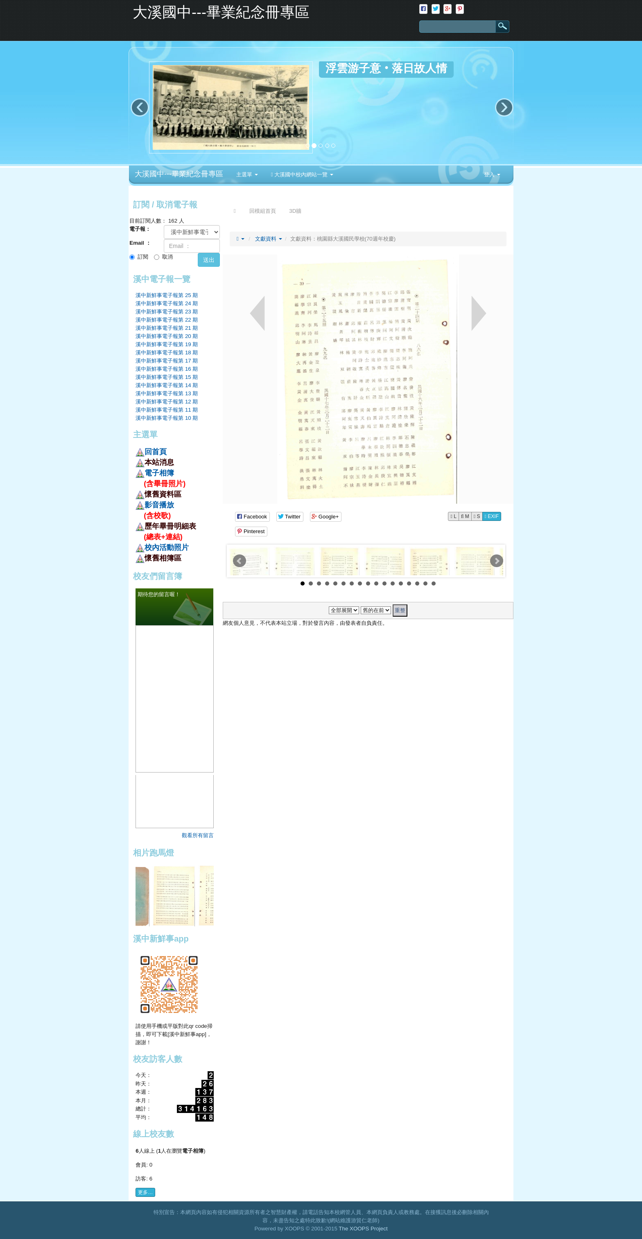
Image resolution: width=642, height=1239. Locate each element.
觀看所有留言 (198, 835)
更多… (145, 1192)
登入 (492, 174)
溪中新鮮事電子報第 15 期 (167, 377)
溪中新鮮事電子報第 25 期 (167, 295)
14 (409, 583)
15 (417, 583)
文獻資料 (268, 239)
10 (376, 583)
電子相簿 (159, 473)
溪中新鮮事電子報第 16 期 (167, 369)
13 (401, 583)
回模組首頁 (262, 211)
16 (425, 583)
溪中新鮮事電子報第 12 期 (167, 402)
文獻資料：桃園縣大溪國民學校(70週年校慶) (343, 239)
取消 (163, 257)
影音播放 (159, 505)
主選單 (247, 174)
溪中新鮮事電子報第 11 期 (167, 410)
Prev (239, 561)
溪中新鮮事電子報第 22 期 (167, 320)
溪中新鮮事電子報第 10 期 (167, 418)
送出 (209, 260)
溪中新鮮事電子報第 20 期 (167, 336)
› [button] (504, 107)
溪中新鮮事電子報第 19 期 (167, 344)
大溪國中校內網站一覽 (302, 174)
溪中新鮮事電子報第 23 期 (167, 312)
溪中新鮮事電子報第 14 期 (167, 385)
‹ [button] (140, 107)
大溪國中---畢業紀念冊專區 (179, 174)
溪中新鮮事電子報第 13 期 (167, 393)
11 (384, 583)
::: (342, 168)
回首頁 (156, 452)
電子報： (140, 229)
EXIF (492, 516)
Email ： (140, 243)
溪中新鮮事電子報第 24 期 (167, 303)
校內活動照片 (167, 547)
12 (393, 583)
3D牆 (295, 211)
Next (496, 561)
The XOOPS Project (363, 1228)
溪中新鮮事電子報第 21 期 (167, 328)
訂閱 (138, 257)
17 (434, 583)
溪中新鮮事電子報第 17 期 (167, 361)
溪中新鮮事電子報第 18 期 (167, 352)
